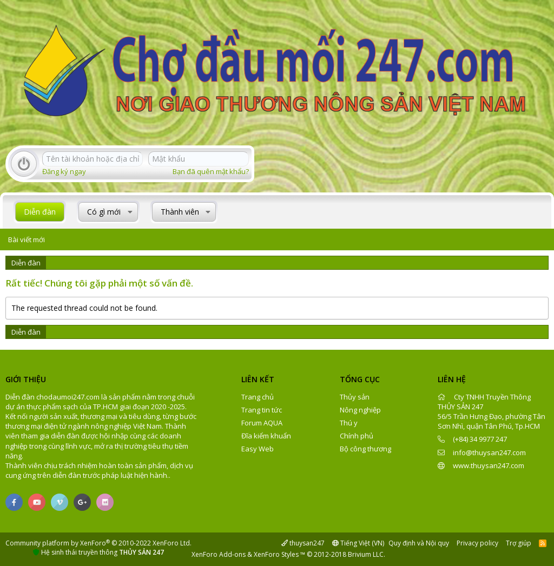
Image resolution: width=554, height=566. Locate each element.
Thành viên (180, 212)
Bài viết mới (26, 239)
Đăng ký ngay (64, 171)
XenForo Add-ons (219, 554)
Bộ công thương (365, 449)
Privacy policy (477, 543)
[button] (130, 212)
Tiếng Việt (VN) (358, 543)
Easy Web (257, 449)
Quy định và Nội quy (418, 543)
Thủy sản (355, 397)
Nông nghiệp (360, 410)
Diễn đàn (40, 212)
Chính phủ (356, 436)
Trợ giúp (518, 543)
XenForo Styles (276, 554)
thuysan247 (303, 543)
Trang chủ (257, 397)
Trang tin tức (261, 410)
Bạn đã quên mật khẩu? (211, 171)
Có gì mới (104, 212)
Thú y (349, 423)
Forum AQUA (261, 423)
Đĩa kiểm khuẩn (266, 436)
